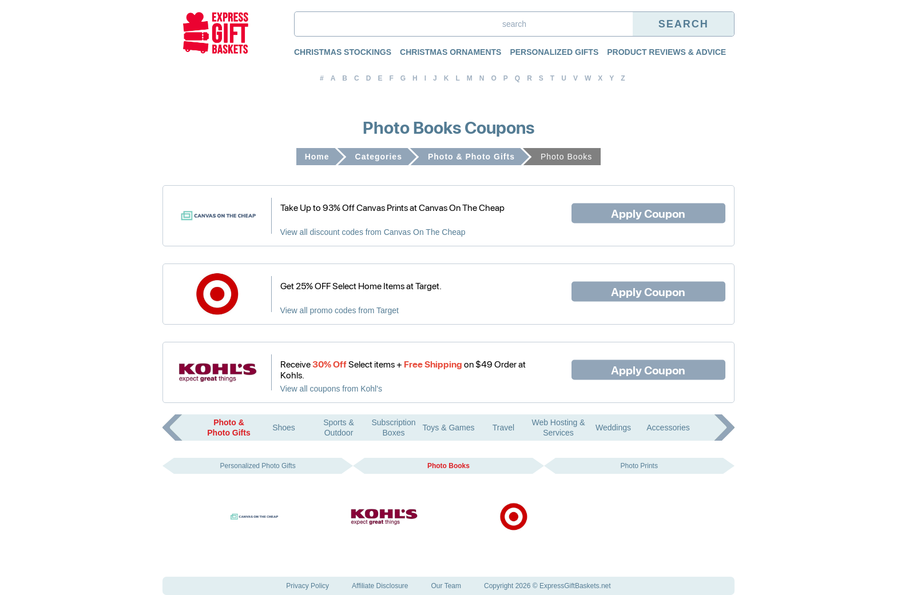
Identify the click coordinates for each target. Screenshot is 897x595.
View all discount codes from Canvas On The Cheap (373, 232)
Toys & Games (448, 427)
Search (683, 24)
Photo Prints (639, 466)
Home (317, 156)
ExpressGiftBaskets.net (575, 586)
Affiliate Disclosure (380, 586)
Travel (503, 427)
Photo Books (448, 466)
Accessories (667, 427)
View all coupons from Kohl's (331, 388)
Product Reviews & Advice (666, 52)
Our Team (446, 586)
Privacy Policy (307, 586)
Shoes (283, 427)
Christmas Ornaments (450, 52)
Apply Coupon (648, 212)
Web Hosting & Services (558, 427)
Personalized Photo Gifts (258, 466)
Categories (378, 156)
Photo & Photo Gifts (471, 156)
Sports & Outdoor (338, 427)
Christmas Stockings (342, 52)
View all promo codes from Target (339, 310)
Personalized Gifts (554, 52)
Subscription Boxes (393, 427)
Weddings (613, 427)
